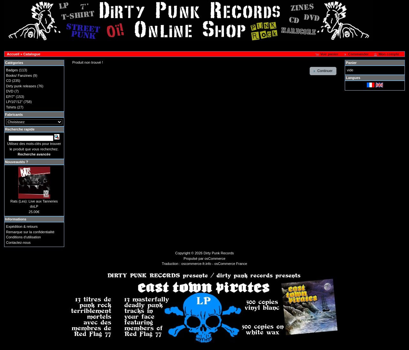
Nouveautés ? (16, 162)
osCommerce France (230, 264)
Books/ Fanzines (19, 75)
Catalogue (31, 54)
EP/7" (10, 97)
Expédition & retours (22, 226)
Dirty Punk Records (219, 253)
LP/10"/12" (14, 102)
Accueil (13, 54)
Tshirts (11, 107)
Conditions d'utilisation (23, 237)
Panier (351, 63)
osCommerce (214, 258)
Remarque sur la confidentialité (30, 232)
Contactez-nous (18, 242)
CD (8, 81)
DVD (9, 91)
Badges (12, 70)
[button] (327, 54)
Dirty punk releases (21, 86)
